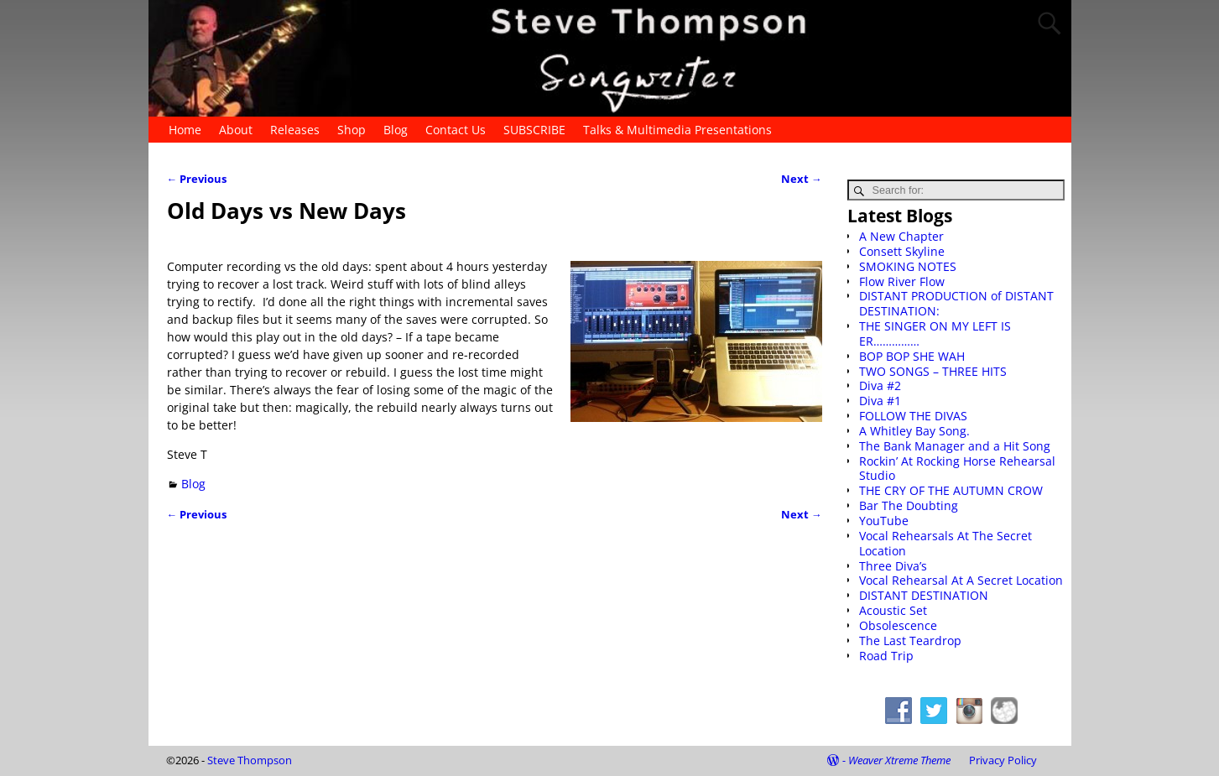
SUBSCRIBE (534, 130)
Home (185, 130)
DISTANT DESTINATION (923, 595)
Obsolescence (898, 625)
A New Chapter (901, 236)
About (236, 130)
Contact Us (455, 130)
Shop (351, 130)
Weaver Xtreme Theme (899, 760)
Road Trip (886, 656)
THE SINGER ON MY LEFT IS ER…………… (935, 333)
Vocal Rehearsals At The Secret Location (945, 543)
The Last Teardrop (910, 640)
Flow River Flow (902, 281)
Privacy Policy (1003, 760)
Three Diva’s (893, 566)
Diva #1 (880, 401)
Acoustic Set (893, 610)
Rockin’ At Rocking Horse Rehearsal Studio (957, 468)
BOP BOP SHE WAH (912, 356)
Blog (395, 130)
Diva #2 (880, 385)
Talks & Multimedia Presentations (677, 130)
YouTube (884, 521)
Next (801, 179)
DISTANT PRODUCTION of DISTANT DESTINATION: (956, 303)
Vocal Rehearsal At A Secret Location (961, 580)
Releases (295, 130)
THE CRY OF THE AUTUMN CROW (951, 490)
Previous (197, 179)
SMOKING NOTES (907, 266)
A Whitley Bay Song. (914, 431)
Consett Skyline (902, 251)
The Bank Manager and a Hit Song (954, 446)
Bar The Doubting (908, 505)
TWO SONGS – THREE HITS (933, 371)
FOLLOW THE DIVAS (913, 416)
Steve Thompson (249, 760)
